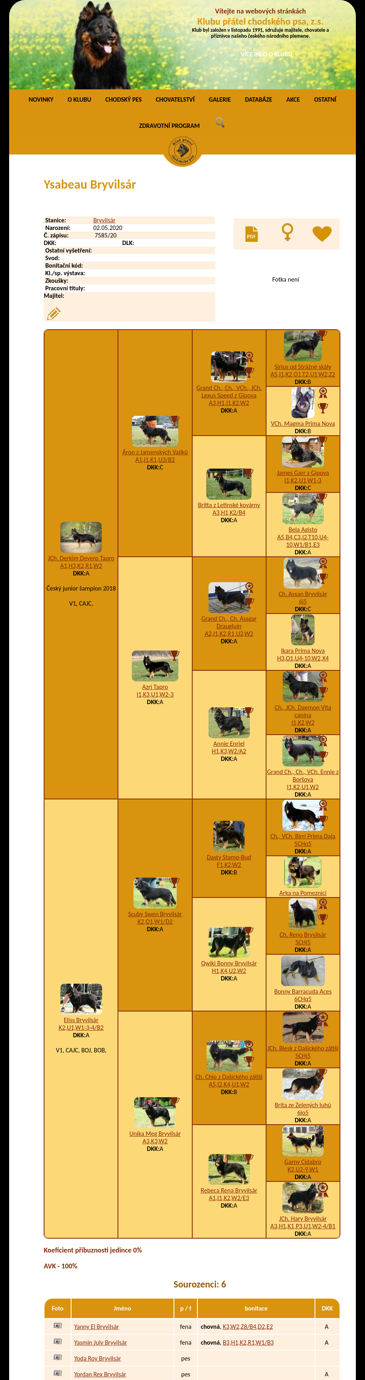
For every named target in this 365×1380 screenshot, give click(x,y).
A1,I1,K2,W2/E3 (229, 1115)
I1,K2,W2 (303, 641)
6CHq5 (302, 917)
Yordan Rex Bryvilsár (100, 1292)
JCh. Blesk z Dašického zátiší (302, 966)
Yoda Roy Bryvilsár (97, 1276)
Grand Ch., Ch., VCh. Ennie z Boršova (302, 693)
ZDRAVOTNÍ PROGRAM (169, 44)
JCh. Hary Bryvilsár (303, 1137)
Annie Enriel (228, 661)
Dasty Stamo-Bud (229, 775)
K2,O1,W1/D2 (154, 839)
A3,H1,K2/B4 (228, 430)
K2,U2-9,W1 (303, 1087)
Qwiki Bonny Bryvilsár (229, 881)
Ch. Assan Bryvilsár (303, 512)
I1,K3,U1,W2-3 (155, 612)
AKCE (293, 17)
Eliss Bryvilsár (81, 938)
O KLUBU (79, 17)
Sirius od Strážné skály (302, 285)
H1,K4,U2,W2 (229, 888)
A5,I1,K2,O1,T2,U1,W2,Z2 (302, 292)
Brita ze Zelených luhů (303, 1023)
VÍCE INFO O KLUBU (266, 54)
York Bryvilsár (91, 1308)
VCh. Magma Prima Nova (303, 341)
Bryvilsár (104, 138)
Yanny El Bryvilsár (96, 1244)
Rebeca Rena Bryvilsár (229, 1108)
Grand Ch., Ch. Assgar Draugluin (229, 540)
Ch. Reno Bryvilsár (303, 853)
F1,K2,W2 (229, 782)
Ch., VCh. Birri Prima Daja (303, 754)
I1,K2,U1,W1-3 (302, 398)
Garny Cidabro (302, 1080)
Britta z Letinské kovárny (229, 423)
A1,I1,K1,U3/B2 (155, 377)
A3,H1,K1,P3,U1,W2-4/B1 (303, 1144)
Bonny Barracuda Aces (302, 909)
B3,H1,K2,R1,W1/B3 (248, 1260)
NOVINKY (41, 17)
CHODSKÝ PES (123, 17)
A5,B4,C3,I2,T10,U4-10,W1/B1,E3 (302, 459)
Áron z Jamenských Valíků (155, 370)
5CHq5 (302, 762)
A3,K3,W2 (155, 1059)
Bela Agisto (303, 448)
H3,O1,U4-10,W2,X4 (303, 576)
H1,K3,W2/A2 (229, 669)
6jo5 (302, 1031)
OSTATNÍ (325, 17)
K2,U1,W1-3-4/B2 (81, 945)
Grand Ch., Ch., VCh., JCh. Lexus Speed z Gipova (228, 309)
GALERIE (220, 17)
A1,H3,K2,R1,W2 (81, 483)
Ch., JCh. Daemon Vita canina (302, 629)
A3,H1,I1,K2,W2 (229, 320)
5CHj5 (303, 860)
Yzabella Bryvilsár (96, 1324)
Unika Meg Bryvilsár (155, 1051)
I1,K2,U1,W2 (303, 705)
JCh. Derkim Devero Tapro (81, 476)
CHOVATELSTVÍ (175, 17)
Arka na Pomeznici (302, 811)
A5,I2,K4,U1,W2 (229, 1002)
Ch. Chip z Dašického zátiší (229, 994)
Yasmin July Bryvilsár (100, 1260)
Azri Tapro (155, 604)
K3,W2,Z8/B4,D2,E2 (248, 1244)
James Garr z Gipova (303, 391)
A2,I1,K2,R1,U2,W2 (229, 552)
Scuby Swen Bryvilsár (155, 832)
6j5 (303, 519)
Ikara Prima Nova (303, 569)
